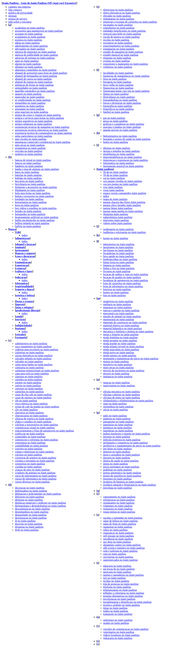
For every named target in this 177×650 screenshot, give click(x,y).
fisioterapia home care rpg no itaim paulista (126, 91)
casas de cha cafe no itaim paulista (33, 394)
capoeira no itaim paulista (28, 376)
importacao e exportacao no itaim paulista (125, 160)
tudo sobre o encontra (19, 21)
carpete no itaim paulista (28, 382)
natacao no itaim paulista (116, 382)
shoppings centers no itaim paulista (122, 544)
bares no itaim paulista (27, 172)
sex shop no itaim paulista (117, 541)
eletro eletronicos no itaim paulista (121, 12)
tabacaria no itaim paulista (117, 565)
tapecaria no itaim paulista (117, 572)
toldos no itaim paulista (115, 611)
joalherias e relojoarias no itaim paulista (124, 232)
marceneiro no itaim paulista (118, 313)
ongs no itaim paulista (115, 403)
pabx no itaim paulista (115, 415)
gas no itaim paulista (114, 118)
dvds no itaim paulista (26, 529)
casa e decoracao (25, 256)
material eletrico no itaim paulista (121, 325)
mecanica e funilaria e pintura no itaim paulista (128, 331)
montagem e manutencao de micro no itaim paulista (130, 358)
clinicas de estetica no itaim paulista (34, 418)
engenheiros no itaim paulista (118, 27)
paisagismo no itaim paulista (118, 421)
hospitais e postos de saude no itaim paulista (126, 139)
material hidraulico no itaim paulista (122, 328)
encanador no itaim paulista (117, 24)
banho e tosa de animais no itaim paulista (37, 169)
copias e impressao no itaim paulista (34, 451)
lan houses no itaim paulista (118, 250)
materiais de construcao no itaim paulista (125, 322)
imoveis (20, 304)
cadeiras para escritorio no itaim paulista (36, 349)
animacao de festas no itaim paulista (34, 85)
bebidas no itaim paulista (28, 178)
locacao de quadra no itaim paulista (122, 277)
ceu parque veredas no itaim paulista (122, 181)
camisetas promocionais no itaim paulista (37, 370)
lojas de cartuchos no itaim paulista (122, 283)
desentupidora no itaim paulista (31, 511)
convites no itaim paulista (28, 448)
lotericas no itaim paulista (117, 289)
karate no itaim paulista (115, 238)
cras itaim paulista (112, 187)
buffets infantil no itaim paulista (32, 223)
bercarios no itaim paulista (29, 181)
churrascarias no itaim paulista (31, 415)
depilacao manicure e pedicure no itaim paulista (40, 502)
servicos (20, 319)
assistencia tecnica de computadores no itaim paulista (43, 133)
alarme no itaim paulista (28, 63)
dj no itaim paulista (25, 520)
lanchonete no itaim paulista (118, 247)
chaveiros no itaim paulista (29, 412)
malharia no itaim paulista (117, 304)
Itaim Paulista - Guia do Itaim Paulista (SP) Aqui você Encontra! (39, 3)
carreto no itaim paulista (28, 385)
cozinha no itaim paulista (28, 466)
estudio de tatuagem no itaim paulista (123, 51)
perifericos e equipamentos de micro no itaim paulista (131, 445)
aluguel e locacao (25, 244)
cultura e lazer (24, 271)
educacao (21, 277)
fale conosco (15, 9)
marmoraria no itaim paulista (118, 319)
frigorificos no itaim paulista (118, 109)
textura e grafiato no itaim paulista (121, 605)
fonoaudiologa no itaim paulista (120, 100)
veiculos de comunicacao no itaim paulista (125, 629)
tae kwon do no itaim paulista (119, 568)
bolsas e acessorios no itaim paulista (34, 196)
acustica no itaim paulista (28, 39)
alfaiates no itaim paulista (28, 66)
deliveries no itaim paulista (29, 496)
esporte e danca (25, 289)
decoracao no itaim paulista (29, 487)
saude (19, 316)
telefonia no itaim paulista (117, 587)
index (25, 235)
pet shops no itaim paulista (117, 448)
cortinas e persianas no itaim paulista (34, 460)
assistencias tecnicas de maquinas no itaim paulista (42, 127)
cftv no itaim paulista (26, 409)
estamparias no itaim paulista (118, 48)
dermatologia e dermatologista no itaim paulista (40, 505)
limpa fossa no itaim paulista (118, 262)
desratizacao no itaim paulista (31, 517)
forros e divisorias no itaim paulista (122, 103)
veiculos (20, 334)
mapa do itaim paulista (115, 199)
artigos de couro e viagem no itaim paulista (38, 115)
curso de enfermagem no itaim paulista (35, 475)
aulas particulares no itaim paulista (33, 136)
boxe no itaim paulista (27, 205)
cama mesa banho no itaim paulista (33, 364)
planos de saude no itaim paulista (120, 460)
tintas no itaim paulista (115, 608)
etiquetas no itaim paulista (117, 57)
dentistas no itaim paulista (29, 499)
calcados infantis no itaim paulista (33, 358)
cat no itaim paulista (114, 178)
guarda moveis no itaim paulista (120, 130)
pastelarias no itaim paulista (118, 430)
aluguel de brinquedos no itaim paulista (36, 75)
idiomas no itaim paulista (116, 148)
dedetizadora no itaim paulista (31, 490)
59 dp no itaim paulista (115, 175)
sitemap (12, 15)
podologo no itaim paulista (117, 469)
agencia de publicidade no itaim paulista (36, 54)
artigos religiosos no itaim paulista (33, 124)
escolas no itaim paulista (116, 39)
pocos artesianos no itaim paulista (121, 466)
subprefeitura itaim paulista (117, 217)
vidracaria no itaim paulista (117, 638)
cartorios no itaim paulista (29, 388)
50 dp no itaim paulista (115, 172)
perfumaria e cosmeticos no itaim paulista (125, 442)
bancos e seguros (25, 253)
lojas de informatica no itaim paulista (123, 286)
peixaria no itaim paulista (116, 436)
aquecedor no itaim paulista (29, 97)
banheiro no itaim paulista (29, 166)
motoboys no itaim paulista (117, 364)
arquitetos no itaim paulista (29, 106)
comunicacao (23, 262)
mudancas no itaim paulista (117, 376)
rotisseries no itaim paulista (117, 508)
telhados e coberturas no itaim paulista (123, 593)
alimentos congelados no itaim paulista (35, 69)
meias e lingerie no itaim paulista (120, 334)
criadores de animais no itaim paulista (35, 472)
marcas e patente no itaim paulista (121, 310)
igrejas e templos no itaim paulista (121, 151)
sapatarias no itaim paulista (117, 526)
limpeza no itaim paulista (116, 265)
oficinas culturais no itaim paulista (121, 394)
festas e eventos (24, 301)
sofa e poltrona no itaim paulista (120, 550)
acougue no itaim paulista (28, 33)
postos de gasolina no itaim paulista (122, 475)
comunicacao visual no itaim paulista (34, 427)
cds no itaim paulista (26, 400)
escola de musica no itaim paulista (121, 36)
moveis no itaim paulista (116, 373)
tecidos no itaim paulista (116, 581)
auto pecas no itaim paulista (30, 145)
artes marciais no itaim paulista (31, 112)
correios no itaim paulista (28, 454)
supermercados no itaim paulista (120, 559)
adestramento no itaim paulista (31, 45)
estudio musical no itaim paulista (120, 54)
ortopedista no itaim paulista (118, 406)
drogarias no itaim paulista (29, 526)
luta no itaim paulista (114, 295)
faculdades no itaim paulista (118, 72)
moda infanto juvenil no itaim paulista (123, 346)
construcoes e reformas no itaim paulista (36, 439)
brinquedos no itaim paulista (30, 214)
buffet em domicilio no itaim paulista (34, 220)
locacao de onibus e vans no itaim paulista (125, 274)
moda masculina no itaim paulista (121, 349)
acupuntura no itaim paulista (30, 36)
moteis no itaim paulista (116, 361)
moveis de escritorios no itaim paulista (123, 370)
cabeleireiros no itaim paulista (31, 343)
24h (18, 232)
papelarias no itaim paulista (117, 424)
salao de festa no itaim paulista (119, 523)
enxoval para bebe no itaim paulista (122, 33)
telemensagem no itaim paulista (120, 590)
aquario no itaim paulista (28, 94)
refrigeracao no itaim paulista (118, 499)
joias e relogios (24, 307)
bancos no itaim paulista (28, 163)
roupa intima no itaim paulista (119, 511)
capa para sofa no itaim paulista (32, 373)
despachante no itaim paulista (30, 514)
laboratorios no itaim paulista (118, 244)
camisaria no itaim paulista (29, 367)
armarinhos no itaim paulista (30, 103)
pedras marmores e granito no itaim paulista (126, 433)
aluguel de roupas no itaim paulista (33, 81)
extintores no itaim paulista (117, 66)
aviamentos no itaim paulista (30, 148)
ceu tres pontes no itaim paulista (120, 184)
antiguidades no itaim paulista (31, 88)
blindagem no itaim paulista (30, 190)
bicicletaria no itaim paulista (30, 184)
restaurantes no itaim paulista (118, 502)
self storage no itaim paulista (118, 535)
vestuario (21, 337)
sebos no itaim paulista (115, 529)
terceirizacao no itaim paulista (119, 599)
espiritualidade (24, 286)
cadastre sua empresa (19, 6)
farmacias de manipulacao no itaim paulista (126, 75)
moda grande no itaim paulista (119, 343)
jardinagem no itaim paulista (118, 229)
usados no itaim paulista (116, 623)
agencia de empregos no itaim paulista (35, 51)
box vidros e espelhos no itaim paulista (35, 208)
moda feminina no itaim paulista (120, 337)
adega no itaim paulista (27, 42)
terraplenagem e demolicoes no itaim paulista (127, 602)
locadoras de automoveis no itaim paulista (125, 280)
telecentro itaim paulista (116, 220)
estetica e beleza (25, 295)
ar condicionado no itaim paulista (32, 100)
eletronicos (22, 283)
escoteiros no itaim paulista (117, 42)
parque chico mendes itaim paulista (122, 205)
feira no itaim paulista (114, 78)
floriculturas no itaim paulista (119, 97)
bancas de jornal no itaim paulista (33, 160)
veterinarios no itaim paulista (118, 632)
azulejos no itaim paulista (28, 154)
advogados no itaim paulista (30, 48)
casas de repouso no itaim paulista (33, 397)
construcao (22, 265)
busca (12, 229)
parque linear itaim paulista (117, 208)
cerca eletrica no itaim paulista (31, 403)
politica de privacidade (20, 12)
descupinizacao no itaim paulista (32, 508)
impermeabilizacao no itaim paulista (122, 157)
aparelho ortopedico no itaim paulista (35, 91)
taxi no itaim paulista (114, 578)
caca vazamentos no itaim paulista (33, 346)
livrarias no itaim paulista (116, 271)
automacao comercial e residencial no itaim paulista (42, 142)
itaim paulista (105, 169)
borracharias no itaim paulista (31, 202)
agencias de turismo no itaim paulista (35, 57)
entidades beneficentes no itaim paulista (124, 30)
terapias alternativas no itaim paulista (123, 596)
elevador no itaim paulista (117, 15)
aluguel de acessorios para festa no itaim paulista (41, 72)
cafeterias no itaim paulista (29, 352)
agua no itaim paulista (26, 60)
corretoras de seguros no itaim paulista (35, 457)
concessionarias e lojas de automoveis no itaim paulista (44, 430)
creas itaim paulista (113, 190)
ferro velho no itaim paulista (118, 85)
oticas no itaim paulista (115, 409)
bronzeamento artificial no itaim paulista (36, 217)
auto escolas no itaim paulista (30, 139)
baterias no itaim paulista (28, 175)
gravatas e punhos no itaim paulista (122, 127)
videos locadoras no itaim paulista (121, 635)
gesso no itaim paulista (115, 121)
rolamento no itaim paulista (117, 505)
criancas (20, 268)
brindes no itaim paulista (28, 211)
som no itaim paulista (114, 553)
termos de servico (17, 18)
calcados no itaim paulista (29, 361)
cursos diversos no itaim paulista (32, 481)
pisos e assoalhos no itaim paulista (121, 454)
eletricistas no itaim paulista (118, 9)
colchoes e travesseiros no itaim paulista (36, 424)
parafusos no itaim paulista (117, 427)
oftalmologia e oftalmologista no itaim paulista (128, 400)
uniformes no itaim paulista (117, 620)
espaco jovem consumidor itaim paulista (124, 193)
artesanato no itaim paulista (29, 109)
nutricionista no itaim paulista (119, 385)
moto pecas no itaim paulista (118, 367)
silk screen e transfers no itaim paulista (124, 547)
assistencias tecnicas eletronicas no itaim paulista (41, 130)
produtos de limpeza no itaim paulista (123, 481)
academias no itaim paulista (29, 27)
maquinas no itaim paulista (117, 307)
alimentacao (23, 238)
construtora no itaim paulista (30, 442)
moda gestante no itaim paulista (120, 340)
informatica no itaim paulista (118, 163)
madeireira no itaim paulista (118, 301)
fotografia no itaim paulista (117, 106)
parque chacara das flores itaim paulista (124, 202)
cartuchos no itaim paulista (29, 391)
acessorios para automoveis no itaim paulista (39, 30)
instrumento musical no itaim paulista (123, 166)
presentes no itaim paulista (117, 478)
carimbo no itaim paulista (28, 379)
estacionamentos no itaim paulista (121, 45)
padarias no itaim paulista (116, 418)
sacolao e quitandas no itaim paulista (122, 517)
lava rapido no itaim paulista (118, 256)
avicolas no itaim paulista (28, 151)
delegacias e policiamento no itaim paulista (38, 493)
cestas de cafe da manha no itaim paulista (37, 406)
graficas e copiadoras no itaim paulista (123, 124)
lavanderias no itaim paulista (118, 253)
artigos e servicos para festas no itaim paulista (39, 118)
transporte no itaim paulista (117, 614)
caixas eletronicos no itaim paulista (33, 355)
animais (20, 247)
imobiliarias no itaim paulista (118, 154)
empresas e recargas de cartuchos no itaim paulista (130, 21)
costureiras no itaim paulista (30, 463)
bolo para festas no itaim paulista (32, 193)
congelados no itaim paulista (30, 436)
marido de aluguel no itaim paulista (122, 316)
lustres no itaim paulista (115, 292)
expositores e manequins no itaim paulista (125, 63)
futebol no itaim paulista (116, 112)
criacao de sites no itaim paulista (32, 469)
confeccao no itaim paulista (29, 433)
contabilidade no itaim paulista (31, 445)
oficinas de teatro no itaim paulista (121, 397)
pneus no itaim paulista (115, 463)
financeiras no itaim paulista (118, 88)
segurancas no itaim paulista (118, 532)
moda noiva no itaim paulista (118, 352)
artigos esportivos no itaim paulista (33, 121)
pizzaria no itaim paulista (116, 457)
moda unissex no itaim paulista (119, 355)
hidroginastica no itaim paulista (120, 136)
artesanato (22, 250)
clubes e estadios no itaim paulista (33, 421)
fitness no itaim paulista (115, 94)
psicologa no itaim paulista (117, 487)
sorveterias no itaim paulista (118, 556)
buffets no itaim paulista (28, 226)
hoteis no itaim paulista (115, 142)
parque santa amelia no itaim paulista (123, 211)
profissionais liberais (27, 310)
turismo (20, 328)
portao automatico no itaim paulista (122, 472)
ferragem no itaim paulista (117, 81)
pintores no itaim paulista (116, 451)
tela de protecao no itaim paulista (120, 584)
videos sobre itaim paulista (117, 223)
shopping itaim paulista (115, 214)
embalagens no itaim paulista (118, 18)
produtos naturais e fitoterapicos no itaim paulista (129, 484)
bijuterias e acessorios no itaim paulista (36, 187)
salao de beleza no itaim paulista (120, 520)
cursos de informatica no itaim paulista (35, 478)
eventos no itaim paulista (116, 60)
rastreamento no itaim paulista (119, 496)
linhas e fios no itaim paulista (118, 268)
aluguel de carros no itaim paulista (33, 78)
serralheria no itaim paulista (118, 538)
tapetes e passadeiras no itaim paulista (123, 575)
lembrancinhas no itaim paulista (120, 259)
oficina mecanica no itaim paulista (121, 391)
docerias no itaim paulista (28, 523)
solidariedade (23, 325)
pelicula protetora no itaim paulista (121, 439)
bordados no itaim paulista (29, 199)
